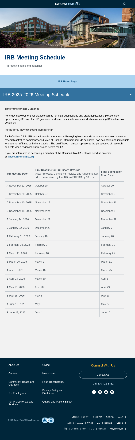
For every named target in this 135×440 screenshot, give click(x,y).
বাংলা (84, 429)
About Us (13, 365)
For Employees (17, 393)
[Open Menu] (10, 4)
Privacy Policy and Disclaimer (52, 392)
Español (75, 417)
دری (92, 429)
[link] (67, 4)
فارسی (80, 423)
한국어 (86, 417)
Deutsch (75, 429)
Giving (46, 365)
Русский (119, 423)
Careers (13, 373)
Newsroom (48, 373)
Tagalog (70, 423)
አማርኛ (90, 423)
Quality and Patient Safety (57, 401)
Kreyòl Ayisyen (116, 429)
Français (108, 423)
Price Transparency (53, 382)
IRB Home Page (67, 81)
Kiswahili (102, 429)
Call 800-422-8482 (103, 383)
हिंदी (65, 429)
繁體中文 (110, 417)
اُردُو (98, 423)
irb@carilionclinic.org (21, 156)
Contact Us (103, 374)
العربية (120, 417)
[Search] (125, 4)
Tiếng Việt (97, 417)
